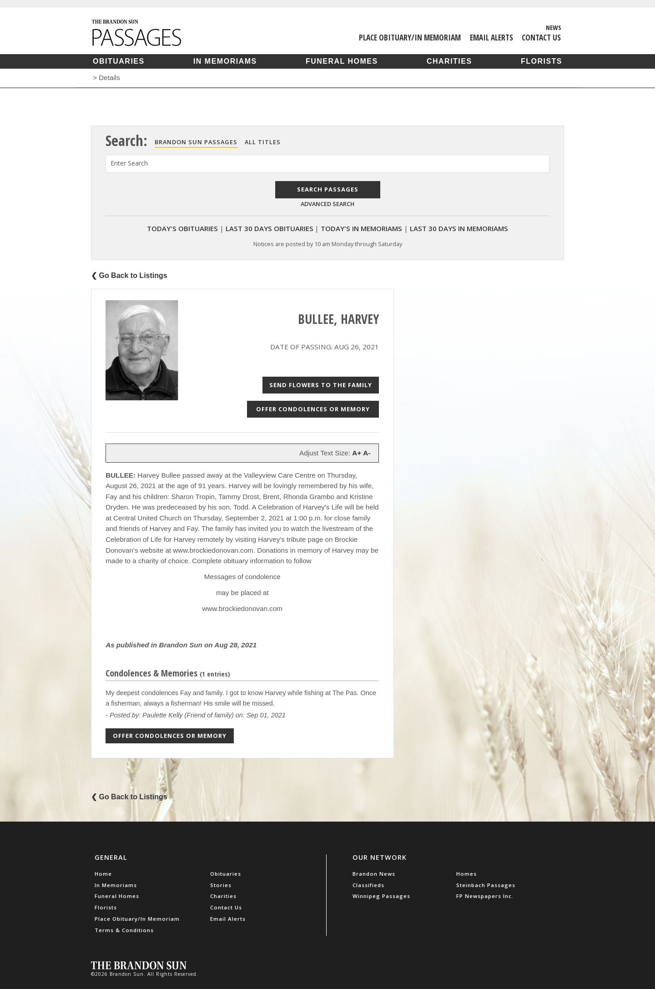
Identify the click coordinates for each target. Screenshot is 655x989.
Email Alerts (491, 37)
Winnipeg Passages (381, 896)
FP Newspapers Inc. (485, 896)
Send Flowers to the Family (320, 385)
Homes (466, 873)
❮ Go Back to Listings (129, 275)
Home (103, 873)
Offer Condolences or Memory (313, 409)
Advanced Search (327, 204)
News (553, 27)
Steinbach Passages (485, 885)
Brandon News (374, 873)
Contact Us (541, 37)
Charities (449, 61)
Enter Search (129, 163)
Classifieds (368, 885)
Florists (541, 61)
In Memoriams (225, 61)
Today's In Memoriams (361, 228)
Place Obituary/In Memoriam (410, 37)
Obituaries (119, 61)
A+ (356, 453)
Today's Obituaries (182, 228)
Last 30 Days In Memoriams (459, 228)
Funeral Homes (342, 61)
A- (366, 453)
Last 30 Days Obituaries (269, 228)
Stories (221, 885)
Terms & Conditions (124, 930)
